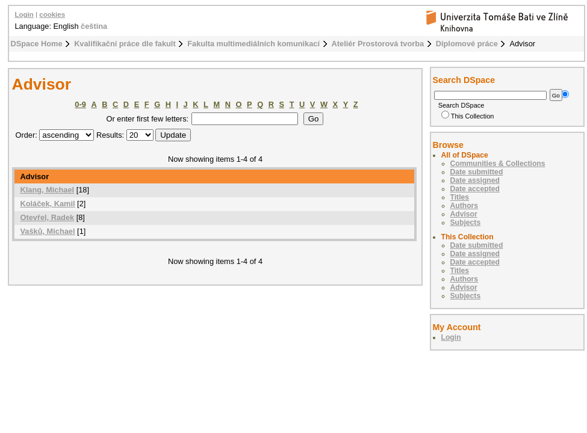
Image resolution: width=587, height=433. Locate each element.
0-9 (80, 104)
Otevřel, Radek (47, 217)
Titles (460, 197)
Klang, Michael (47, 189)
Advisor (463, 214)
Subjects (465, 222)
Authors (464, 205)
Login (24, 14)
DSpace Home (37, 43)
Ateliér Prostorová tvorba (378, 43)
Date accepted (475, 189)
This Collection (467, 116)
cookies (52, 14)
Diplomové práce (467, 43)
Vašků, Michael (47, 231)
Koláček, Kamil (47, 203)
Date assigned (475, 180)
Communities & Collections (497, 163)
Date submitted (476, 172)
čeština (94, 26)
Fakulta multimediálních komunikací (253, 43)
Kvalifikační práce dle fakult (125, 43)
